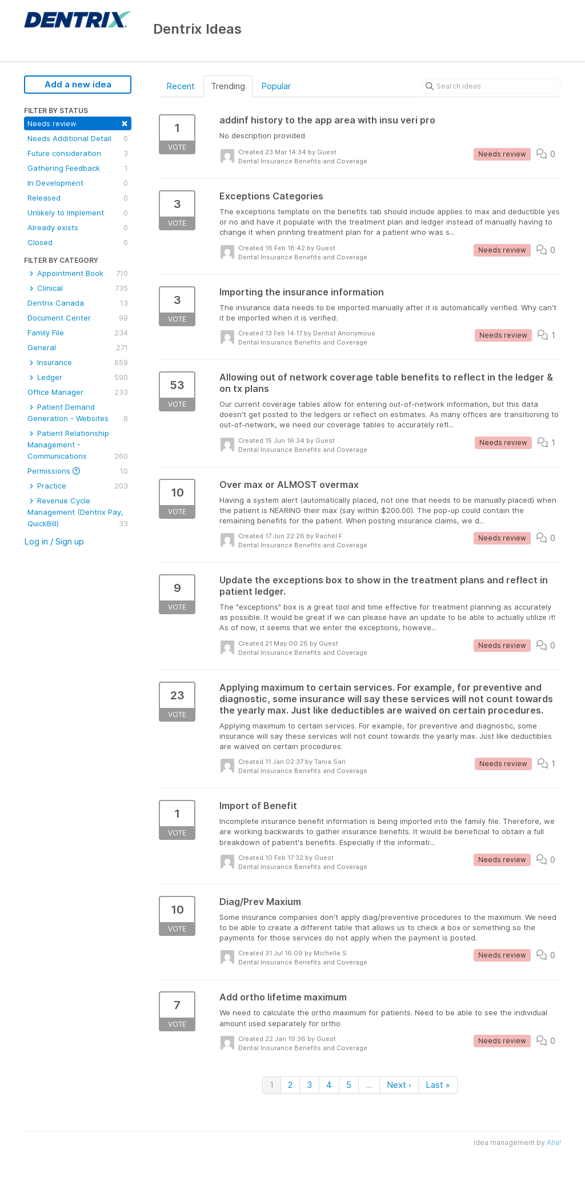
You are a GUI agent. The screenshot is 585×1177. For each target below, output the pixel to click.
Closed (77, 242)
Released (77, 197)
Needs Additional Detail (77, 138)
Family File (77, 332)
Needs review (77, 123)
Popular (276, 86)
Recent (180, 86)
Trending (228, 86)
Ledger (77, 377)
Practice (77, 485)
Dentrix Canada (77, 303)
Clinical (77, 288)
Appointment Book (77, 273)
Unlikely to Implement (77, 212)
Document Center (77, 317)
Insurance (77, 362)
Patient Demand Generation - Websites (77, 413)
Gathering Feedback (77, 168)
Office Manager (77, 392)
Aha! (554, 1142)
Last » (438, 1084)
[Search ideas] (491, 86)
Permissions (77, 471)
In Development (77, 183)
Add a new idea (78, 84)
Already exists (77, 227)
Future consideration (77, 153)
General (77, 347)
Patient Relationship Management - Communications (77, 445)
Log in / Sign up (54, 541)
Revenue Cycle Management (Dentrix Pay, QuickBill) (77, 512)
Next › (399, 1084)
